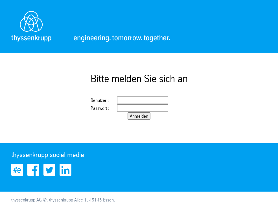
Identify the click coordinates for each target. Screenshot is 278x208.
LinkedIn (65, 170)
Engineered (17, 170)
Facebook (33, 170)
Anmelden (139, 116)
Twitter (49, 170)
